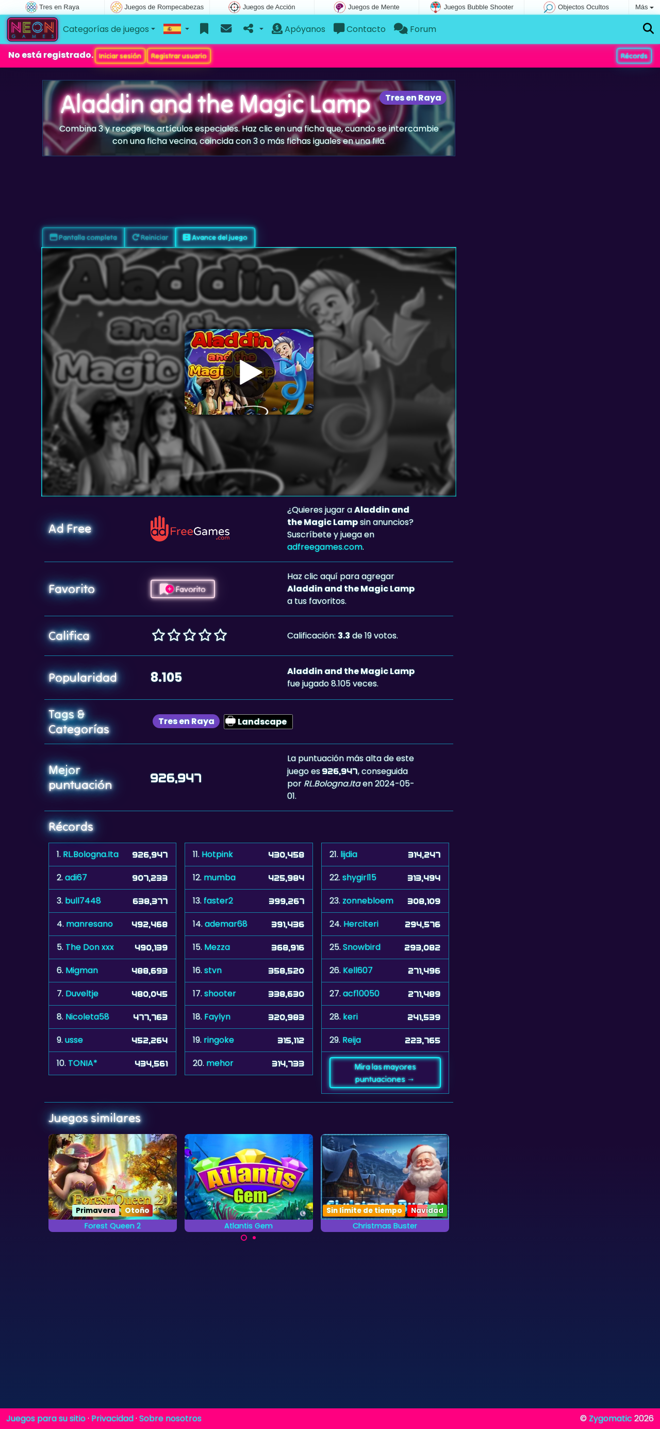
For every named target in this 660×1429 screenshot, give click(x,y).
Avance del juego (215, 237)
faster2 (218, 901)
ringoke (219, 1040)
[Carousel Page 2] (254, 1238)
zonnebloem (367, 901)
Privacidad (112, 1418)
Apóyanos (298, 29)
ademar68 (226, 924)
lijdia (348, 854)
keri (350, 1017)
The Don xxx (89, 947)
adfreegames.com (324, 547)
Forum (415, 29)
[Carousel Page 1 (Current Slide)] (244, 1238)
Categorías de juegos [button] (106, 29)
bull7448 (83, 901)
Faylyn (217, 1017)
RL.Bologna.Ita (91, 854)
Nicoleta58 (87, 1017)
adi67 (76, 877)
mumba (220, 877)
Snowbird (362, 947)
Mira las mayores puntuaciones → (385, 1072)
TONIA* (82, 1063)
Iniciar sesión (120, 55)
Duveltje (81, 993)
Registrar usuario (179, 55)
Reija (351, 1040)
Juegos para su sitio (46, 1418)
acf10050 (361, 993)
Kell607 (358, 970)
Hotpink (217, 854)
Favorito (183, 589)
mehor (220, 1063)
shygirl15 (359, 877)
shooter (220, 993)
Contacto (360, 29)
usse (74, 1040)
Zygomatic (610, 1418)
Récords (634, 55)
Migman (81, 970)
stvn (213, 970)
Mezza (217, 947)
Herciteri (360, 924)
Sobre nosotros (170, 1418)
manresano (89, 924)
